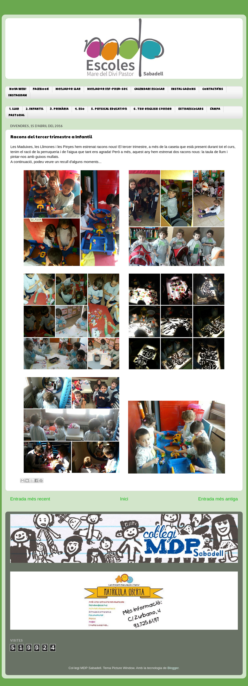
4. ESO (80, 109)
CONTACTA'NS (212, 89)
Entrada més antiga (218, 498)
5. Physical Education (109, 109)
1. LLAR (14, 109)
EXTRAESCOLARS (190, 109)
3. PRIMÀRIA (59, 109)
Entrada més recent (30, 498)
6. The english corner (152, 109)
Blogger (172, 668)
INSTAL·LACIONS (183, 89)
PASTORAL (16, 115)
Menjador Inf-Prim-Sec (107, 89)
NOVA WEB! (17, 89)
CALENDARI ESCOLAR (149, 89)
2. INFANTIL (34, 109)
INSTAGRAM (17, 95)
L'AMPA (215, 109)
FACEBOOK (41, 89)
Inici (124, 498)
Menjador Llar (68, 89)
